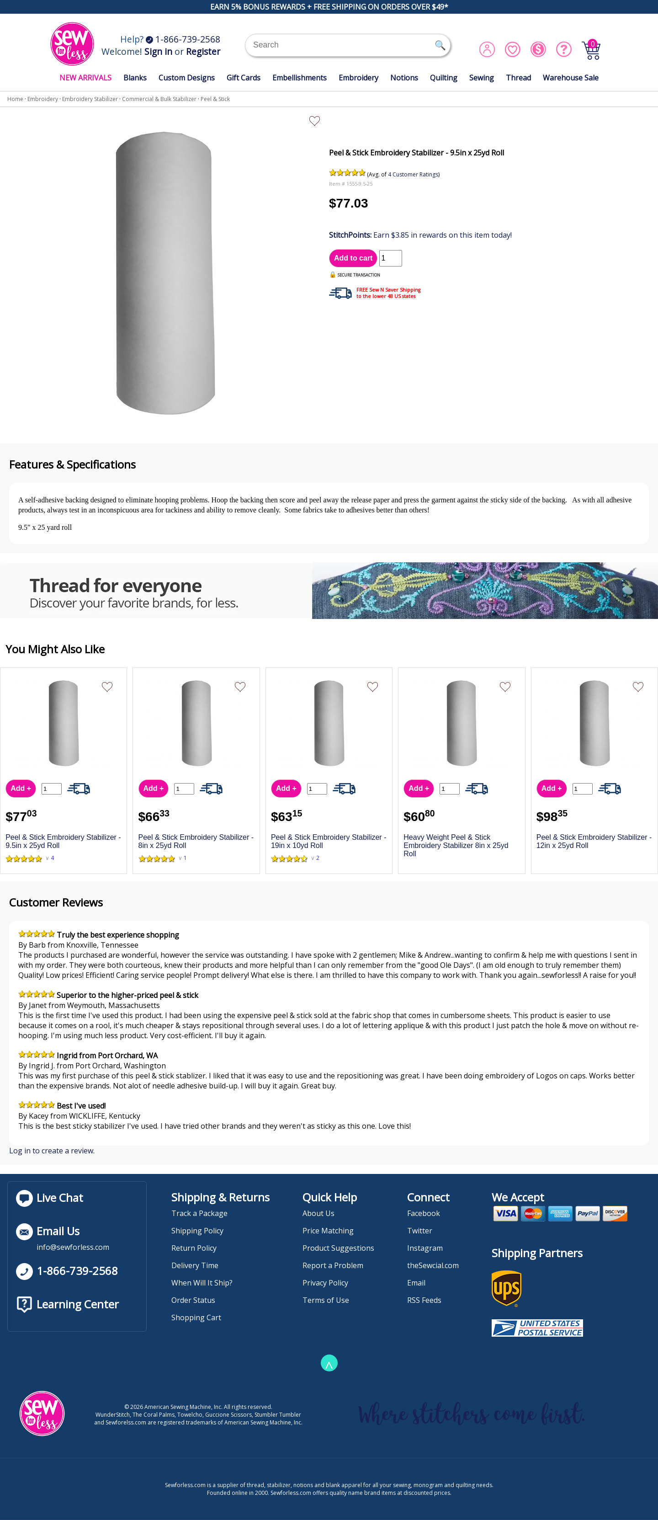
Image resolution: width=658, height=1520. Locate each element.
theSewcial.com (433, 1265)
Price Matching (328, 1231)
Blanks (135, 78)
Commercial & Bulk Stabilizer (159, 99)
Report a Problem (332, 1265)
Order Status (193, 1300)
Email (416, 1283)
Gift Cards (243, 78)
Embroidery (358, 78)
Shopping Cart (196, 1317)
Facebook (423, 1213)
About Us (318, 1213)
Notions (404, 78)
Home (15, 99)
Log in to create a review (51, 1151)
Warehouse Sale (571, 78)
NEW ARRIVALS (85, 78)
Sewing (481, 78)
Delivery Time (194, 1265)
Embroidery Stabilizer (90, 99)
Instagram (425, 1248)
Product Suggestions (338, 1248)
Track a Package (199, 1213)
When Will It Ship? (202, 1283)
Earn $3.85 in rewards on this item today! (420, 235)
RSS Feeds (424, 1300)
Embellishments (299, 78)
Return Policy (194, 1248)
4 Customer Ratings (413, 174)
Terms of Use (325, 1300)
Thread (518, 78)
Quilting (443, 78)
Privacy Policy (325, 1283)
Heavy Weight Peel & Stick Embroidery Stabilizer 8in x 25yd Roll (455, 845)
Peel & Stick (215, 99)
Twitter (419, 1231)
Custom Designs (187, 78)
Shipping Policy (197, 1231)
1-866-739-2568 (183, 39)
